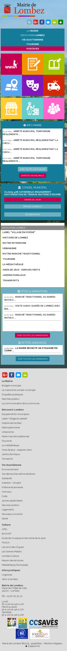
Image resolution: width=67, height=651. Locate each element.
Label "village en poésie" (19, 232)
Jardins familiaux (14, 275)
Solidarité (7, 478)
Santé (5, 518)
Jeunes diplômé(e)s (12, 500)
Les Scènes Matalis (12, 551)
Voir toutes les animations (32, 335)
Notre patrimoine (14, 243)
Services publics (10, 505)
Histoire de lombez (15, 237)
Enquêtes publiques (12, 394)
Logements (8, 509)
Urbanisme (9, 248)
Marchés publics (10, 399)
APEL (5, 529)
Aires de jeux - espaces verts (21, 269)
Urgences (7, 574)
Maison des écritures (12, 560)
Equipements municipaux (15, 414)
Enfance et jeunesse (12, 487)
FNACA (6, 542)
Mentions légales (53, 643)
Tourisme (9, 259)
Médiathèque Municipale (15, 565)
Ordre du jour (32, 199)
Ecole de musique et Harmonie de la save (24, 538)
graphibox (36, 643)
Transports (11, 280)
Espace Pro (33, 646)
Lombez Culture (10, 556)
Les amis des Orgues (13, 547)
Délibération (32, 214)
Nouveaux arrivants (12, 514)
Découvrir (33, 35)
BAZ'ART (6, 533)
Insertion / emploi (11, 482)
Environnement (10, 469)
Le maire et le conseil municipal (19, 390)
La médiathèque (13, 264)
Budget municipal (11, 385)
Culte (4, 496)
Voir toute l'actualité (32, 169)
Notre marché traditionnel (21, 253)
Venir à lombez (10, 579)
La (32, 30)
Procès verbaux (32, 206)
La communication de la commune (20, 403)
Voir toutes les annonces (33, 359)
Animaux (7, 491)
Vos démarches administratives (18, 474)
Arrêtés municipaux (32, 175)
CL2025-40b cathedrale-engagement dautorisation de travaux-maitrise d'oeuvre (32, 193)
